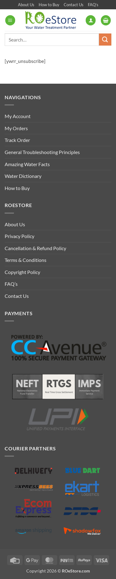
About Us (26, 4)
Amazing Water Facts (27, 164)
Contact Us (74, 4)
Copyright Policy (22, 272)
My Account (18, 116)
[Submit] (105, 39)
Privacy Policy (19, 236)
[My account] (91, 20)
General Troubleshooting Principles (42, 152)
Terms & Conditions (25, 260)
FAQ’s (93, 4)
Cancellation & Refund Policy (35, 248)
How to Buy (49, 4)
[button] (10, 20)
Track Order (17, 140)
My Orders (16, 128)
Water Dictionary (23, 176)
